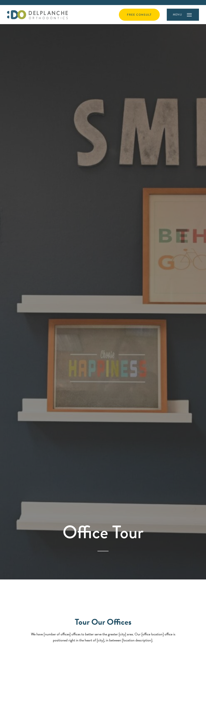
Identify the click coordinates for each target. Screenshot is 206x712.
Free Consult (139, 15)
